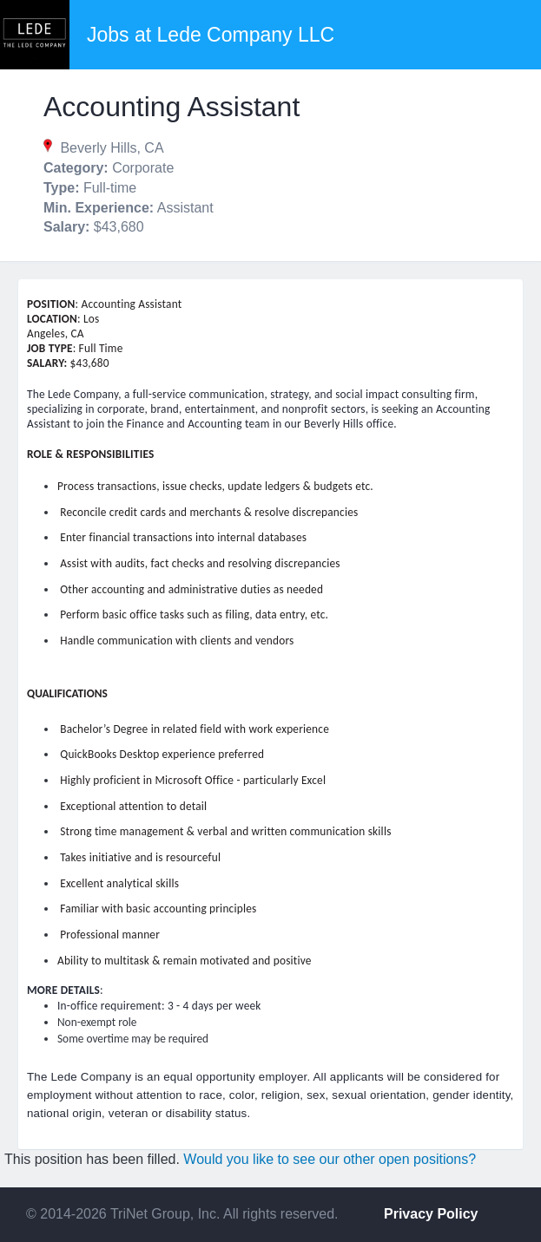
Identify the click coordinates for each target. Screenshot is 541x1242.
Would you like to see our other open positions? (329, 1159)
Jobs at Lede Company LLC (210, 34)
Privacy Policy (431, 1213)
